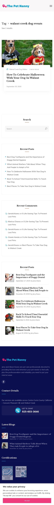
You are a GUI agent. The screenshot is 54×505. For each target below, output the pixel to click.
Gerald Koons (13, 213)
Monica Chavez (14, 221)
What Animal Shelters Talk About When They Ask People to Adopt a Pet (32, 290)
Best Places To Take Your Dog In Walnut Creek (26, 186)
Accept (27, 501)
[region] (27, 494)
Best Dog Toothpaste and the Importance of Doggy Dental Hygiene (30, 277)
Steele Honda (14, 237)
